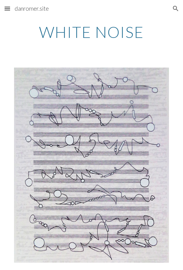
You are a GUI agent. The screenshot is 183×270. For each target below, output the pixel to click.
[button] (7, 8)
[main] (91, 32)
